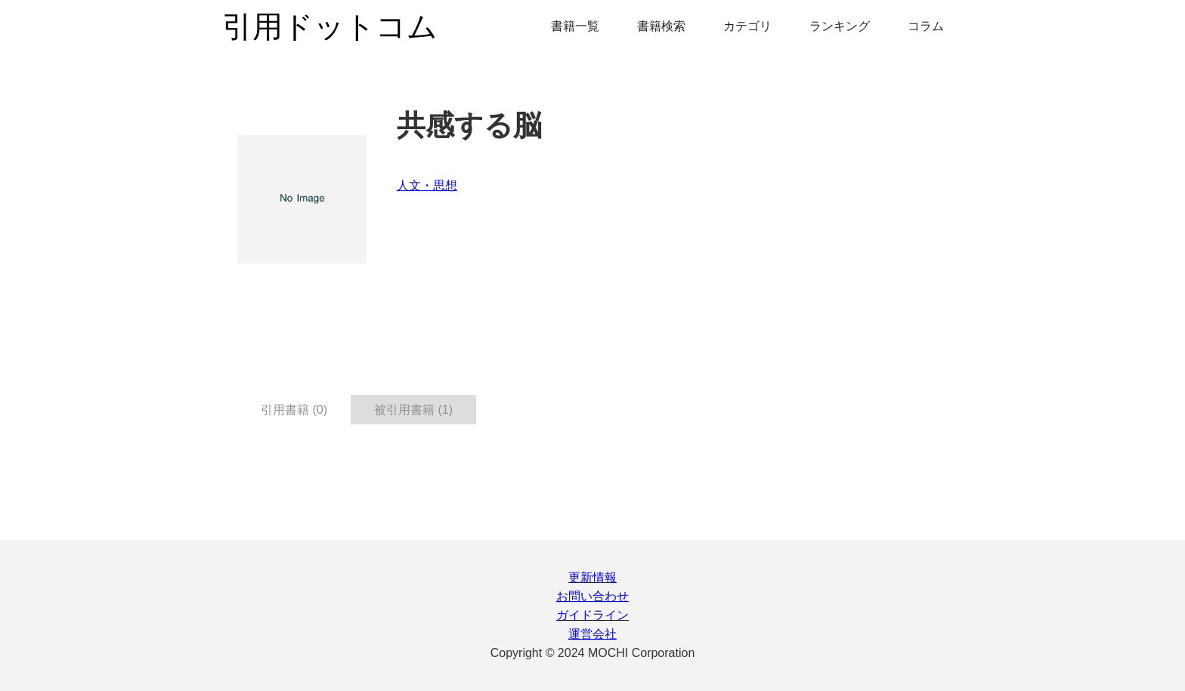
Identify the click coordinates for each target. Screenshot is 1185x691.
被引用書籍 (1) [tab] (413, 409)
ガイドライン (592, 615)
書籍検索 (661, 26)
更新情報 (592, 577)
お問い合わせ (592, 596)
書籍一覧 (575, 26)
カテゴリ (747, 26)
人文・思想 (427, 185)
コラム (926, 26)
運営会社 (592, 634)
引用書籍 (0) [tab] (294, 409)
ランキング (839, 26)
